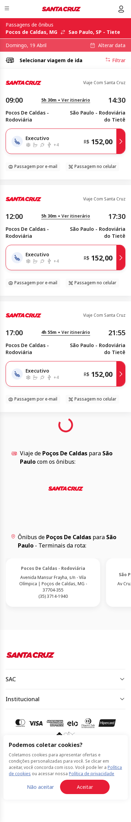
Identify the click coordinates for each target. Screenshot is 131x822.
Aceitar (85, 787)
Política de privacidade (91, 774)
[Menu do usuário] (121, 9)
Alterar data (111, 45)
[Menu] (7, 9)
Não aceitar (40, 787)
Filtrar (115, 60)
